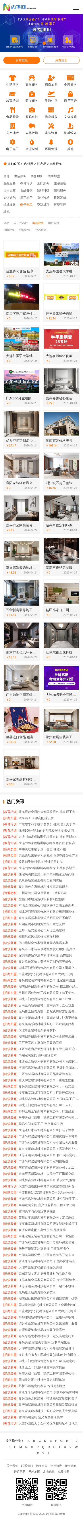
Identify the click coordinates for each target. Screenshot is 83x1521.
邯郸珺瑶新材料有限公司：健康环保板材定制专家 (49, 1317)
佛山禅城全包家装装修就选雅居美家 (43, 943)
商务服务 (37, 176)
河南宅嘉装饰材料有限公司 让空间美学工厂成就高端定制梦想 (49, 1198)
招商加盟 (54, 176)
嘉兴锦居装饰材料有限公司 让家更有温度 (47, 980)
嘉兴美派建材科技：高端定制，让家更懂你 (48, 1017)
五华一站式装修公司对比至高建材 (42, 930)
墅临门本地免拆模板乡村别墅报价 (42, 899)
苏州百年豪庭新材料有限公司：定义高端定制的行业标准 (49, 1217)
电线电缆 (54, 223)
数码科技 (43, 190)
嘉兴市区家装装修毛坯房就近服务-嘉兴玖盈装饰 (49, 949)
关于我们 (12, 1466)
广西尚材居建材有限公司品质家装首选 (45, 1074)
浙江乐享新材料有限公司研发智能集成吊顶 (48, 1223)
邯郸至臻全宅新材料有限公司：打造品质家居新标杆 (49, 1111)
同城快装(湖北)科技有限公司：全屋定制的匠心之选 (49, 1305)
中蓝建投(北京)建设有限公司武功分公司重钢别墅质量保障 (49, 1311)
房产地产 (26, 197)
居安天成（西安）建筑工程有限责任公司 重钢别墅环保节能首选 (49, 1117)
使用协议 (56, 1466)
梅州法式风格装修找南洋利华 (39, 936)
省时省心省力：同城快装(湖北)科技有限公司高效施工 (49, 1355)
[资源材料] (10, 893)
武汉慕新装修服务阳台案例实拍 (40, 880)
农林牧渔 (43, 197)
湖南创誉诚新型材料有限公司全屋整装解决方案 (49, 1036)
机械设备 (9, 204)
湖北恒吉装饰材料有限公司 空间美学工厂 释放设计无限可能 (49, 1099)
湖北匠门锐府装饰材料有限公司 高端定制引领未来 (49, 1361)
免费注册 (61, 60)
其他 (6, 211)
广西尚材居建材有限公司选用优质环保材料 (48, 1136)
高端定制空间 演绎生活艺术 (38, 1055)
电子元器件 (21, 223)
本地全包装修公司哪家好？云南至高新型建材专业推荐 (49, 905)
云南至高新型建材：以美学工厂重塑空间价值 (49, 1174)
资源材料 (43, 204)
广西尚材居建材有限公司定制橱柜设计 (45, 1161)
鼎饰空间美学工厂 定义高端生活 (41, 1124)
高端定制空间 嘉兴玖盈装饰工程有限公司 (47, 1205)
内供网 (28, 164)
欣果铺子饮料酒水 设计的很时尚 (41, 861)
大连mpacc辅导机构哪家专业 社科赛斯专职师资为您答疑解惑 (49, 868)
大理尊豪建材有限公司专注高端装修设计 (46, 1348)
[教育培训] (10, 812)
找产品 (41, 164)
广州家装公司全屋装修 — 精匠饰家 (43, 893)
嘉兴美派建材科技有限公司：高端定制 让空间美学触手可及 (49, 1149)
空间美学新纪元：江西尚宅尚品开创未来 (46, 1255)
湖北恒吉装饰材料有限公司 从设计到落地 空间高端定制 (49, 1180)
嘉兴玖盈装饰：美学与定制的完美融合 (45, 961)
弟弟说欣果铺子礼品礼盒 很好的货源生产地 (48, 855)
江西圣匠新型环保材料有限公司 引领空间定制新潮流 (49, 1061)
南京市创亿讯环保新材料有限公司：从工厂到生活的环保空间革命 (49, 1167)
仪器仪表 (41, 229)
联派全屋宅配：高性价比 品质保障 (42, 1230)
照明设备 (25, 229)
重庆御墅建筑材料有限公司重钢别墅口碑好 (48, 1404)
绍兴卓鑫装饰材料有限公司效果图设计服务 (48, 1323)
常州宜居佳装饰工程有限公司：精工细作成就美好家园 (49, 993)
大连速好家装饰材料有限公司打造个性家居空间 (49, 1130)
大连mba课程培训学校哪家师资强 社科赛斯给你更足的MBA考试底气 (49, 843)
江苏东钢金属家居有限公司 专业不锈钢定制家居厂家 (49, 1280)
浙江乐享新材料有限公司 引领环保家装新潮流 (49, 1261)
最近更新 (19, 1471)
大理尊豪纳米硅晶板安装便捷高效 (42, 1330)
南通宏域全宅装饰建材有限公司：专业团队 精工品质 (49, 1236)
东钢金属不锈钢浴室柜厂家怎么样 (42, 924)
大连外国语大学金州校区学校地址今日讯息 (48, 1423)
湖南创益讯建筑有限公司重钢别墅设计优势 (48, 1298)
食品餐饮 (26, 190)
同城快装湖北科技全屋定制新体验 (42, 1379)
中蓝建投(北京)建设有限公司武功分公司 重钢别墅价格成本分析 (49, 974)
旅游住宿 (60, 183)
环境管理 (60, 204)
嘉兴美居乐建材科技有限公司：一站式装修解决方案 (49, 1086)
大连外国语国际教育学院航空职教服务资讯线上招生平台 (49, 1186)
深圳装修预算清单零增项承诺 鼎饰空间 (45, 955)
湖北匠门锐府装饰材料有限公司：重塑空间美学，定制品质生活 (49, 968)
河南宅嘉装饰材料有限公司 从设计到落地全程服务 (49, 1067)
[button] (34, 43)
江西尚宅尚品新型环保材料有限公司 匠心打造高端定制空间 (49, 1049)
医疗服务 (43, 183)
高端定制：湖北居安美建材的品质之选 (45, 1273)
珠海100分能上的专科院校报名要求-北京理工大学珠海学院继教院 (49, 830)
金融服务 (9, 183)
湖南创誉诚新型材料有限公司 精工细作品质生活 (49, 986)
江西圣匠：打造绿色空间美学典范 (42, 1367)
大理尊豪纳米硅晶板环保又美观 (40, 1267)
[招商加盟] (10, 818)
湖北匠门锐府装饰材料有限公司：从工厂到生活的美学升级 (49, 1105)
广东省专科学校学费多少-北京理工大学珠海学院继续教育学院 (49, 824)
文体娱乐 (9, 197)
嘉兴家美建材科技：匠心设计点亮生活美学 (48, 1411)
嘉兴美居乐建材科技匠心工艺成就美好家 (46, 1024)
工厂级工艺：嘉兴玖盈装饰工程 (40, 1042)
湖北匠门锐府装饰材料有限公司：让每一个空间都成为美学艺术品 (49, 999)
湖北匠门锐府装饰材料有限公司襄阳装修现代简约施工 (49, 911)
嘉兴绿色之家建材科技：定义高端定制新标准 (49, 1336)
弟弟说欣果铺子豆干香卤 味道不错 (42, 849)
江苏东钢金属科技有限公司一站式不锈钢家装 (49, 1286)
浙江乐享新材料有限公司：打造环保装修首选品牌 (49, 1092)
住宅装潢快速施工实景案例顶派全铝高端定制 (49, 874)
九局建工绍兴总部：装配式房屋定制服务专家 (49, 1011)
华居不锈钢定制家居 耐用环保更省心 (44, 1248)
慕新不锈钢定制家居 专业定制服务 (42, 1386)
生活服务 (20, 176)
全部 (6, 176)
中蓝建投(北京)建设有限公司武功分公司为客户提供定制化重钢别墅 (49, 1192)
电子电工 (26, 204)
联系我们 (27, 1466)
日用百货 (9, 190)
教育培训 (26, 183)
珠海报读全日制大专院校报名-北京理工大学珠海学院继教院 (49, 812)
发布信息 (21, 60)
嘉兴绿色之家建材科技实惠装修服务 (43, 886)
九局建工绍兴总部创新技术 (37, 1292)
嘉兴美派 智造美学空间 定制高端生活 (44, 1342)
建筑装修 (60, 197)
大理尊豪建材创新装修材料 (37, 1030)
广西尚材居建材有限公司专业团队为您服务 (48, 1142)
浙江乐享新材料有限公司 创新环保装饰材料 (48, 1392)
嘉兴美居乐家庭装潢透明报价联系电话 (45, 918)
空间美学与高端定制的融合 (37, 1211)
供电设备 (9, 229)
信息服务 (60, 190)
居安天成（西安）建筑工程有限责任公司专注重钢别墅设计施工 (49, 1373)
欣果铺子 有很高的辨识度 (36, 818)
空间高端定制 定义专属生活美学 (41, 1417)
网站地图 (34, 1471)
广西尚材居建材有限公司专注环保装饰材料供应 (49, 1242)
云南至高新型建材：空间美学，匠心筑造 (46, 1005)
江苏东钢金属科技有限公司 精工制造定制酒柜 (49, 1155)
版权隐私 (71, 1466)
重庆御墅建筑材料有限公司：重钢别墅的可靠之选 (49, 1080)
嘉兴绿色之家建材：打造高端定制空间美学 (48, 1398)
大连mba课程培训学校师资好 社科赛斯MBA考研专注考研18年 (49, 837)
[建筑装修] (10, 874)
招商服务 (41, 1466)
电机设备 (56, 164)
